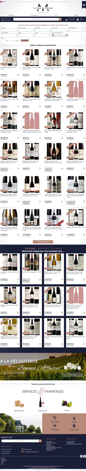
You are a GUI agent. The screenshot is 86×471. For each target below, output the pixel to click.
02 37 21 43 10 (27, 449)
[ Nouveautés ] (56, 248)
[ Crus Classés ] (30, 248)
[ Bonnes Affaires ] (43, 248)
